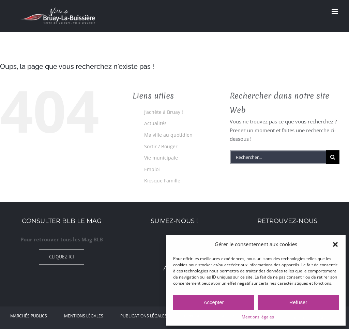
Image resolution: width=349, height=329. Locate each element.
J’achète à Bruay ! (163, 112)
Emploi (152, 169)
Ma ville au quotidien (168, 135)
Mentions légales (258, 317)
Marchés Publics (28, 316)
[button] (335, 244)
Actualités (155, 123)
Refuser (298, 302)
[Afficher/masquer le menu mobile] (335, 11)
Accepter (213, 302)
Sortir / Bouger (161, 146)
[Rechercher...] (277, 157)
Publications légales (143, 316)
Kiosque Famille (162, 180)
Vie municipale (161, 157)
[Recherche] (332, 157)
